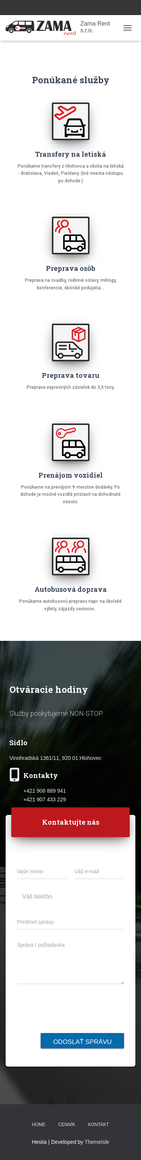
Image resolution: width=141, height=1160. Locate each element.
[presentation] (74, 1028)
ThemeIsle (97, 1142)
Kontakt (98, 1124)
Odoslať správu (82, 1041)
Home (38, 1124)
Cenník (66, 1124)
